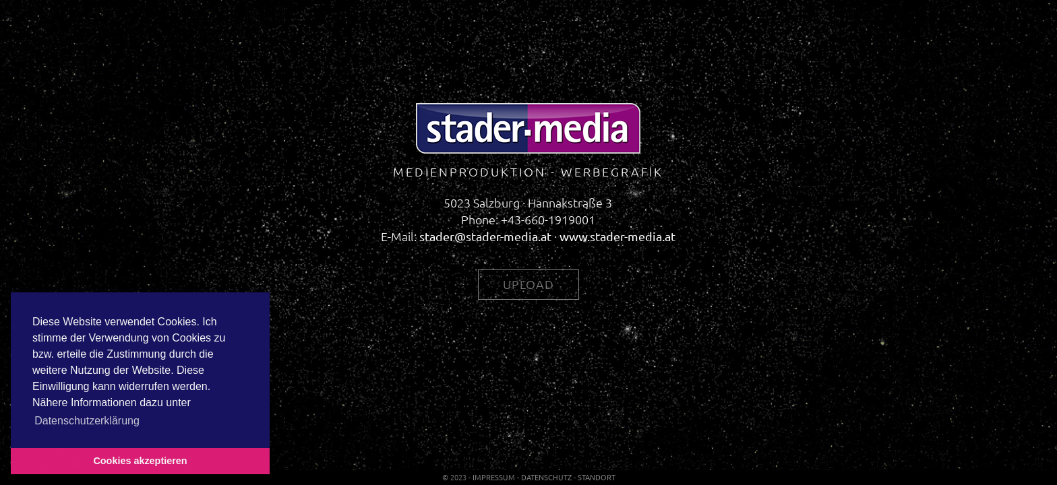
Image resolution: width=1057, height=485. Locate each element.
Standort (596, 477)
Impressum (494, 477)
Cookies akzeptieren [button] (140, 460)
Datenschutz (546, 477)
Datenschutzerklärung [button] (87, 420)
